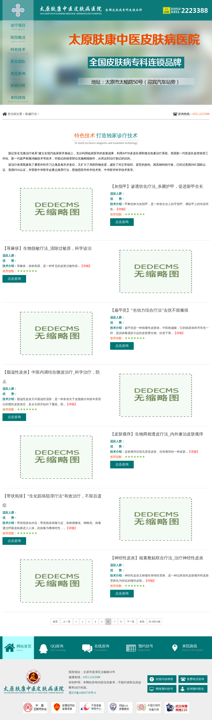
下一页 (130, 621)
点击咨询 (122, 222)
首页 (55, 621)
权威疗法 (31, 114)
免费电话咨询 (195, 679)
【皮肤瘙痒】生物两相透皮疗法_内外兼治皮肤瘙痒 (156, 434)
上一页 (66, 621)
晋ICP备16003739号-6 (82, 692)
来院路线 (18, 99)
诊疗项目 (18, 27)
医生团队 (18, 63)
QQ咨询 (58, 648)
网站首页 (24, 648)
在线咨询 (101, 648)
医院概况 (18, 39)
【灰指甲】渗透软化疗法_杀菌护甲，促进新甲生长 (156, 186)
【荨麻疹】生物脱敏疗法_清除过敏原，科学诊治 (47, 248)
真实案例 (18, 75)
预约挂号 (145, 648)
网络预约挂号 (164, 688)
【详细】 (121, 209)
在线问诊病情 (164, 679)
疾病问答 (18, 87)
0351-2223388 (91, 677)
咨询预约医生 (195, 688)
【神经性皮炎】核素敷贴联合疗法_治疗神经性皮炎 (156, 558)
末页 (142, 621)
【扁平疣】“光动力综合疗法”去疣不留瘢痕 (149, 310)
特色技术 (17, 51)
